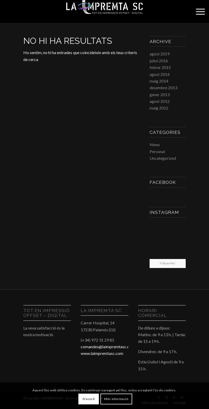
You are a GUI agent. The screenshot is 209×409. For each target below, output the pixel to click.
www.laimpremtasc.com (102, 353)
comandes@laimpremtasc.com (108, 346)
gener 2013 (160, 94)
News (155, 144)
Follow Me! (167, 263)
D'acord (89, 399)
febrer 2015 (160, 67)
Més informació (116, 399)
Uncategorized (163, 158)
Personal (157, 151)
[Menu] (198, 11)
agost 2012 (160, 101)
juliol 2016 (159, 60)
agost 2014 (160, 74)
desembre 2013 (163, 87)
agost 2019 (160, 53)
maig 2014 (159, 80)
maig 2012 (159, 107)
